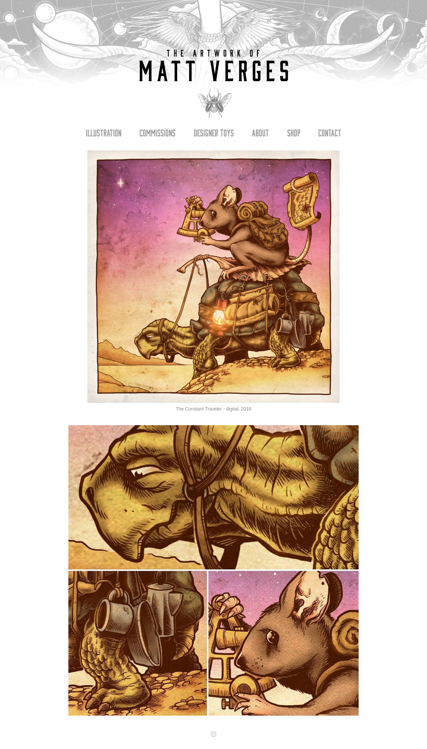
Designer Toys (214, 132)
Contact (329, 132)
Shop (293, 132)
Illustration (103, 132)
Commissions (157, 132)
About (260, 132)
